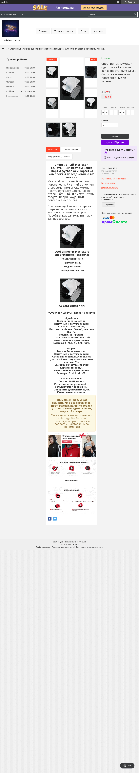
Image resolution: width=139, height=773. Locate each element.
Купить (115, 136)
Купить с (115, 142)
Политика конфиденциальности (89, 547)
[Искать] (134, 14)
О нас (83, 31)
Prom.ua (82, 541)
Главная (43, 31)
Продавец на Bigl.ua (70, 544)
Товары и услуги (62, 31)
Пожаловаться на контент (63, 547)
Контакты (98, 31)
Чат (127, 765)
